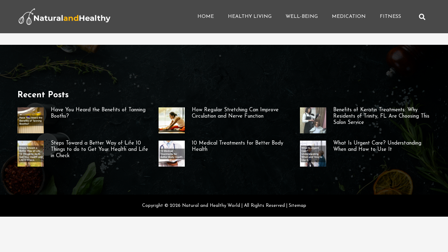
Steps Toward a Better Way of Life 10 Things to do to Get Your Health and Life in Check (99, 150)
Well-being (302, 16)
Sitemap (297, 205)
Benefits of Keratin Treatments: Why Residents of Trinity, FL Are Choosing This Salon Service (381, 116)
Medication (349, 16)
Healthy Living (250, 16)
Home (205, 16)
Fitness (390, 16)
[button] (422, 16)
